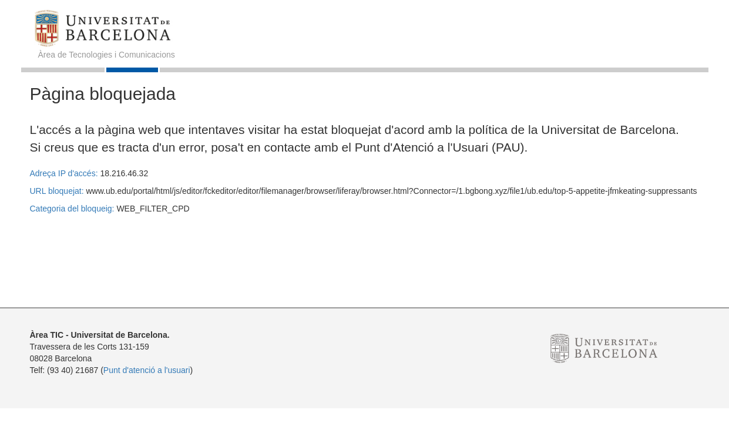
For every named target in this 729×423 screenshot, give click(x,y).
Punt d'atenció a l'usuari (146, 370)
